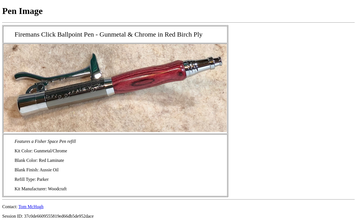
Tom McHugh (31, 206)
